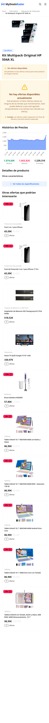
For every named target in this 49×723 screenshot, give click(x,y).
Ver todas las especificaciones (24, 184)
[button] (40, 4)
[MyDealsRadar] (12, 4)
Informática (14, 11)
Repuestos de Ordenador (30, 11)
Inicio (4, 11)
